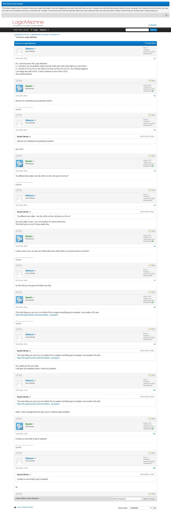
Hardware (53, 35)
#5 (154, 205)
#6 (154, 246)
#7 (154, 280)
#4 (154, 171)
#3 (154, 130)
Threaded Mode (150, 43)
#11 (154, 434)
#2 (154, 96)
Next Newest (33, 498)
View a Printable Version (25, 507)
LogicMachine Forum (21, 35)
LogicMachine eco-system (39, 35)
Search (154, 25)
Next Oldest (21, 498)
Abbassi (29, 49)
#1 (154, 58)
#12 (154, 468)
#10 (154, 390)
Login (35, 30)
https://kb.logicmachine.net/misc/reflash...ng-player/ (37, 315)
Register (43, 30)
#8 (154, 307)
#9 (154, 344)
